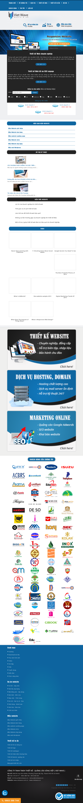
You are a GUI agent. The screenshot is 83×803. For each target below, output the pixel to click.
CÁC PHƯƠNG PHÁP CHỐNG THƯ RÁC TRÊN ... (21, 165)
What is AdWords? (20, 296)
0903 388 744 (10, 800)
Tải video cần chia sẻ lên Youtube (17, 193)
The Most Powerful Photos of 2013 (65, 273)
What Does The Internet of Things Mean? (19, 320)
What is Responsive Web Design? (42, 319)
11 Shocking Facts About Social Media (42, 251)
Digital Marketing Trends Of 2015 (65, 296)
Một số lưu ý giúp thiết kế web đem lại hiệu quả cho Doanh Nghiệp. (37, 222)
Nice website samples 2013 (42, 296)
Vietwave (73, 790)
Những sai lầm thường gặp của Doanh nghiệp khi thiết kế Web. (36, 218)
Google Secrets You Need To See (65, 251)
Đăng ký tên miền (41, 100)
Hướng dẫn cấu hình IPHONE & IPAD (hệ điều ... (22, 179)
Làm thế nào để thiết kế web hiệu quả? (28, 213)
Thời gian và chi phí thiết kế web (26, 209)
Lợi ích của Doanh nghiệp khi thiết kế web (29, 204)
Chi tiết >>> (41, 64)
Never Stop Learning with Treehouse (19, 251)
